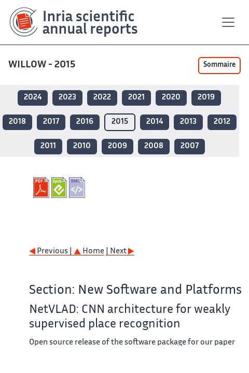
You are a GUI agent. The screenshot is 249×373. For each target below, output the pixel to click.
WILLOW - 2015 (42, 65)
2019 (206, 97)
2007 (190, 146)
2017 (51, 122)
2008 (153, 146)
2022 (102, 97)
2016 (84, 122)
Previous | (51, 251)
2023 (67, 97)
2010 (82, 146)
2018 (17, 122)
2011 (48, 146)
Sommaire (219, 65)
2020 (171, 97)
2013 (188, 122)
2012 (222, 122)
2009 (117, 146)
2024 (33, 97)
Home (89, 251)
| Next (120, 251)
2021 (136, 97)
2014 (154, 122)
